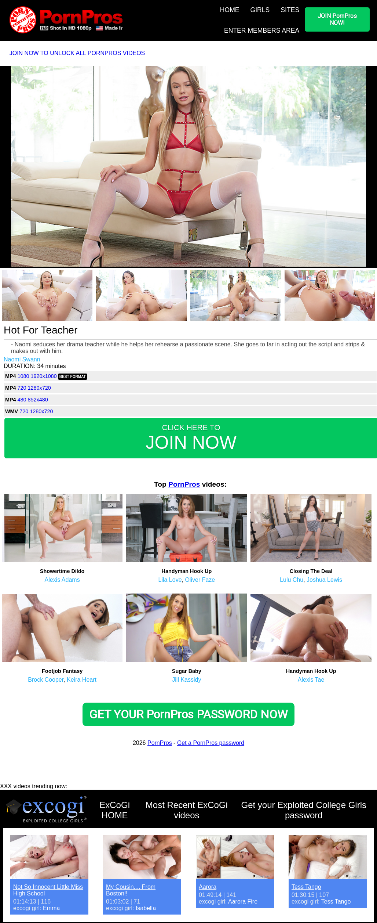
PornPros (184, 484)
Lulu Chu (291, 580)
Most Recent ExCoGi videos (187, 810)
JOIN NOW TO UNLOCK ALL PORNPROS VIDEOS (77, 53)
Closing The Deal (311, 571)
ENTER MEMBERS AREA (261, 30)
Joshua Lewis (324, 580)
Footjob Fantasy (62, 671)
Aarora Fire (242, 901)
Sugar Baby (186, 671)
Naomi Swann (22, 359)
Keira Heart (81, 680)
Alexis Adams (62, 580)
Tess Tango (306, 887)
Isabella (146, 908)
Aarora (207, 887)
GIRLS (260, 10)
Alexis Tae (311, 680)
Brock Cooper (45, 680)
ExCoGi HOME (114, 810)
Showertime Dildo (62, 571)
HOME (229, 10)
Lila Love (170, 580)
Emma (51, 908)
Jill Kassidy (186, 680)
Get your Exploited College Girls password (303, 810)
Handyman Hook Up (186, 571)
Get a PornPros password (210, 743)
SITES (290, 10)
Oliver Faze (200, 580)
